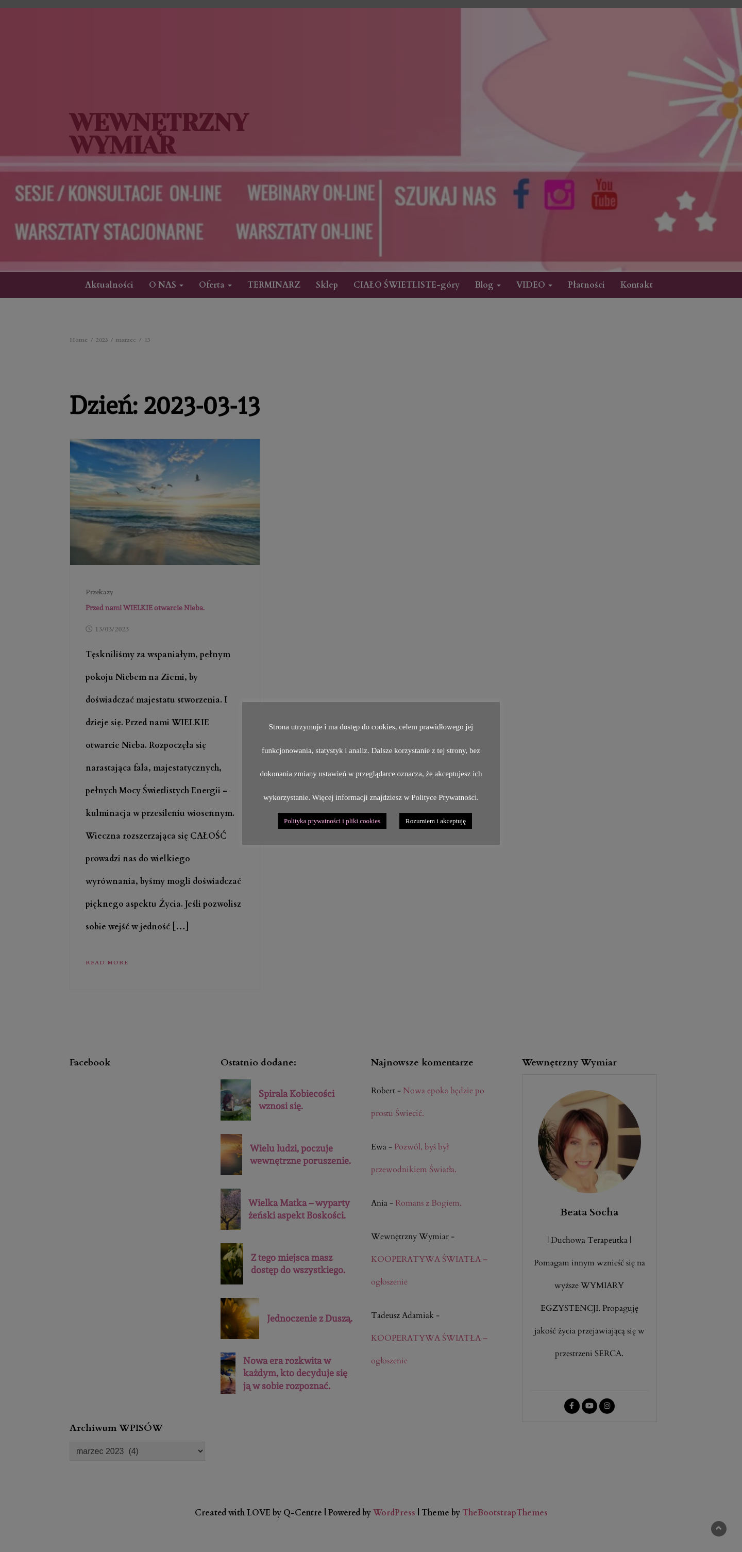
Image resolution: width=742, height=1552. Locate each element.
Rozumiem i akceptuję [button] (436, 821)
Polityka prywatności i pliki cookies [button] (332, 821)
